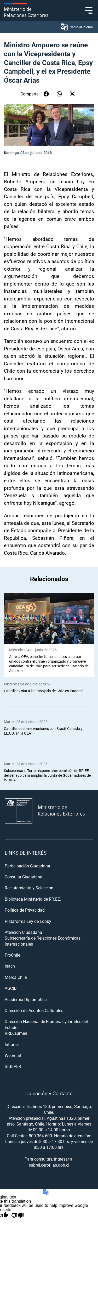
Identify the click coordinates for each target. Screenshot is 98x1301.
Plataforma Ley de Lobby (28, 921)
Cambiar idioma (76, 27)
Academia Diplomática (26, 999)
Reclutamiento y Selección (29, 887)
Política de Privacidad (25, 910)
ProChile (12, 955)
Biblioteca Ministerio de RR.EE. (33, 899)
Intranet (12, 1044)
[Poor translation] (17, 1216)
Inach (10, 966)
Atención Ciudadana (23, 932)
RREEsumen (16, 1033)
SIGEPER (13, 1066)
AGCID (11, 988)
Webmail (13, 1055)
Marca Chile (16, 977)
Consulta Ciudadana (23, 876)
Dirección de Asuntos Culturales (34, 1010)
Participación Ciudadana (27, 865)
